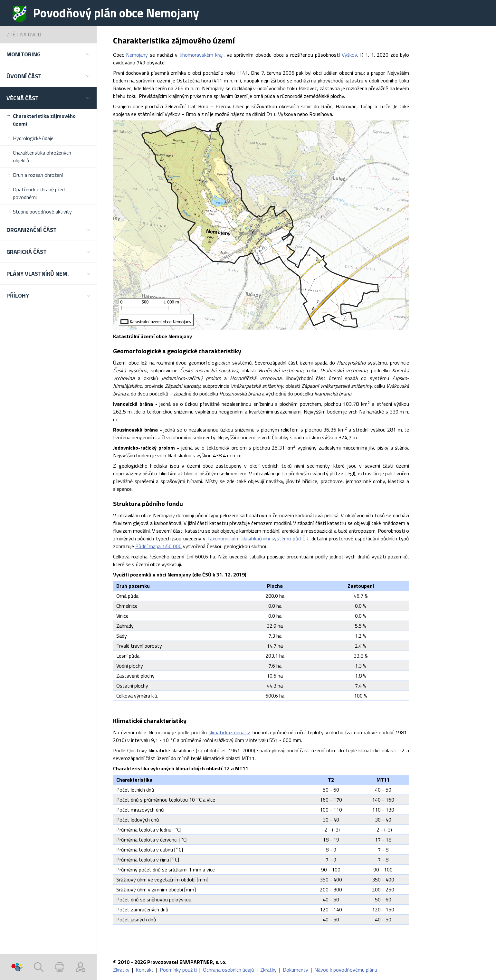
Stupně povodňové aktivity (42, 211)
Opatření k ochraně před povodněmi (39, 193)
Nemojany (137, 55)
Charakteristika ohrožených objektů (42, 156)
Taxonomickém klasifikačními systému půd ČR (258, 538)
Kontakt (145, 970)
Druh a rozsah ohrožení (38, 175)
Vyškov (349, 55)
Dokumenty (295, 970)
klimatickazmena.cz (229, 732)
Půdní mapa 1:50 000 (158, 546)
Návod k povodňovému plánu (345, 970)
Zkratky (122, 970)
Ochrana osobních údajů (228, 970)
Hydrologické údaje (33, 138)
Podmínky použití (178, 970)
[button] (48, 54)
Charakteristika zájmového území (44, 120)
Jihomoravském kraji (202, 55)
